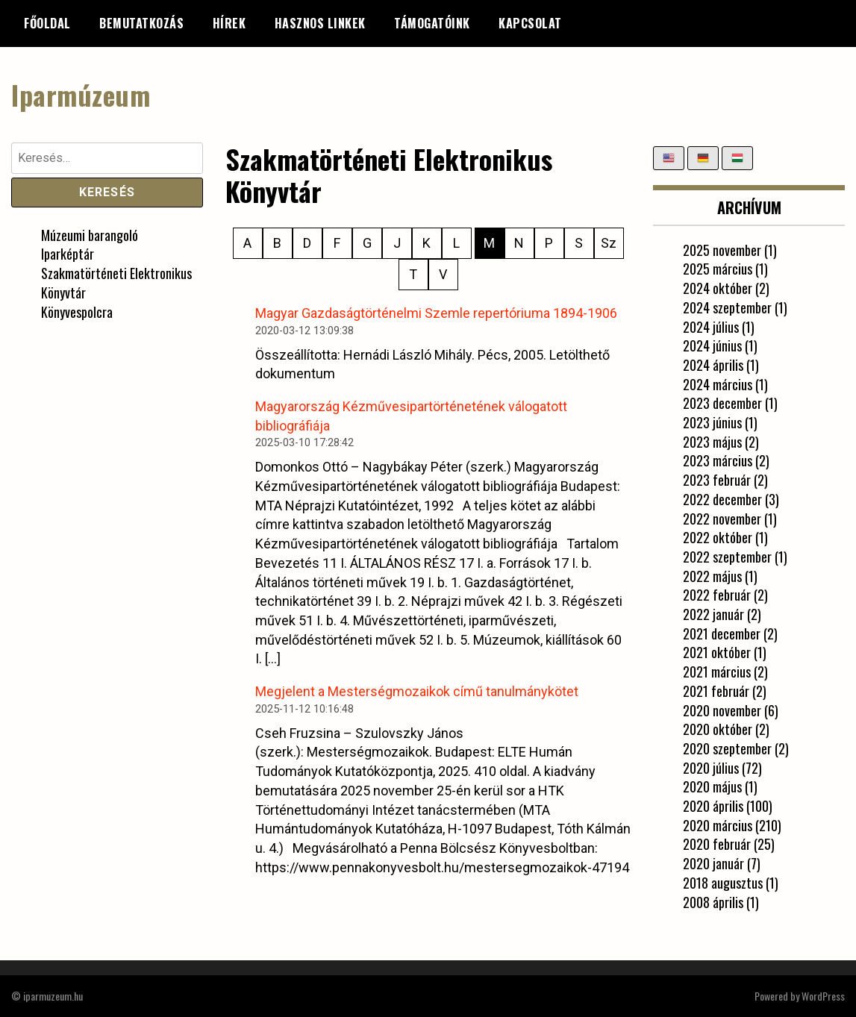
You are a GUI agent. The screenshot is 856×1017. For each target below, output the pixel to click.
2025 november (722, 250)
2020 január (713, 863)
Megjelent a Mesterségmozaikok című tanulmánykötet (416, 691)
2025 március (717, 268)
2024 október (717, 288)
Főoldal (47, 23)
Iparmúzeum (80, 94)
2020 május (712, 786)
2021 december (721, 633)
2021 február (716, 691)
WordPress (823, 996)
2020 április (713, 806)
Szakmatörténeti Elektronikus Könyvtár (116, 282)
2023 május (712, 441)
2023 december (722, 403)
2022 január (713, 614)
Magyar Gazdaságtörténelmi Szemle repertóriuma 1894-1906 (436, 313)
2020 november (722, 710)
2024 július (711, 327)
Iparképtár (67, 253)
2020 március (717, 825)
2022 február (717, 594)
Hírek (229, 23)
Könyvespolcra (77, 312)
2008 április (713, 902)
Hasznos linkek (320, 23)
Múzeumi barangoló (89, 235)
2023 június (712, 422)
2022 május (712, 576)
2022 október (717, 537)
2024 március (717, 384)
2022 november (722, 518)
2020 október (717, 729)
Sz (608, 243)
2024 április (713, 365)
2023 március (717, 460)
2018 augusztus (723, 882)
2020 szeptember (727, 748)
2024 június (712, 345)
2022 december (722, 499)
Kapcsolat (530, 23)
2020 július (711, 767)
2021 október (717, 652)
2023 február (717, 479)
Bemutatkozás (141, 23)
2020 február (717, 844)
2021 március (717, 671)
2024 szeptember (727, 307)
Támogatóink (432, 23)
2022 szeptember (727, 556)
